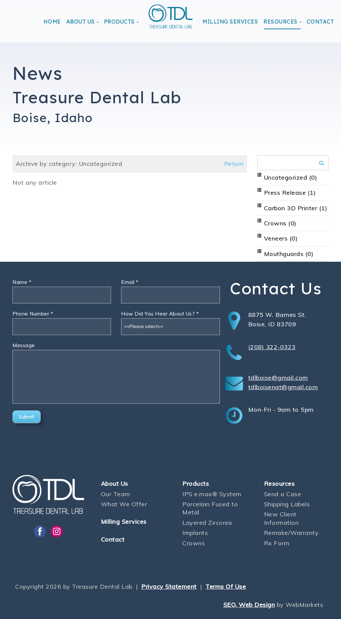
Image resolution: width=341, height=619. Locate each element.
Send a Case (282, 494)
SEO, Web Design (249, 605)
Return (234, 164)
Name (21, 282)
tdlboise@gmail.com (278, 377)
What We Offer (124, 504)
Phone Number (32, 314)
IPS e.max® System (211, 494)
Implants (195, 533)
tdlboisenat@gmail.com (283, 387)
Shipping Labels (287, 504)
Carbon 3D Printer (296, 208)
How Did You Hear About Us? (160, 314)
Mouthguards (289, 254)
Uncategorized (290, 177)
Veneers (281, 238)
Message (23, 345)
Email (130, 282)
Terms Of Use (225, 586)
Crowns (280, 223)
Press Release (290, 192)
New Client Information (281, 518)
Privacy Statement (169, 586)
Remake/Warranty (291, 533)
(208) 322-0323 (272, 347)
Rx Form (277, 543)
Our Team (115, 494)
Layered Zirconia (207, 522)
